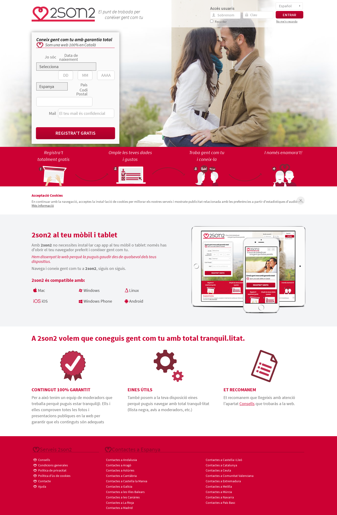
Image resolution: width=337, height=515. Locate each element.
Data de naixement (68, 57)
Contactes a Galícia (119, 486)
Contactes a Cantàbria (121, 476)
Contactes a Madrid (119, 508)
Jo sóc (50, 57)
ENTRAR (289, 14)
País (84, 85)
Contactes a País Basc (220, 502)
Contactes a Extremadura (223, 481)
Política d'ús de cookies (51, 475)
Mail (52, 113)
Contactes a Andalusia (121, 460)
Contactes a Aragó (118, 465)
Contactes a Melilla (219, 486)
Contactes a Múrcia (219, 492)
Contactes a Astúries (120, 470)
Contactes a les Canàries (123, 497)
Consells (247, 403)
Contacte (42, 480)
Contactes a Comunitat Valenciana (229, 476)
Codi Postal (82, 92)
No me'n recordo (286, 21)
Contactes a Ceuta (218, 470)
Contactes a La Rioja (120, 502)
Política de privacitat (49, 470)
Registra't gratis (75, 133)
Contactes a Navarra (220, 497)
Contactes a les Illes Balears (125, 492)
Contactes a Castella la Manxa (126, 481)
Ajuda (39, 486)
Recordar (221, 22)
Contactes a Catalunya (221, 465)
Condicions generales (50, 464)
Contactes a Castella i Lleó (224, 460)
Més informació (43, 205)
